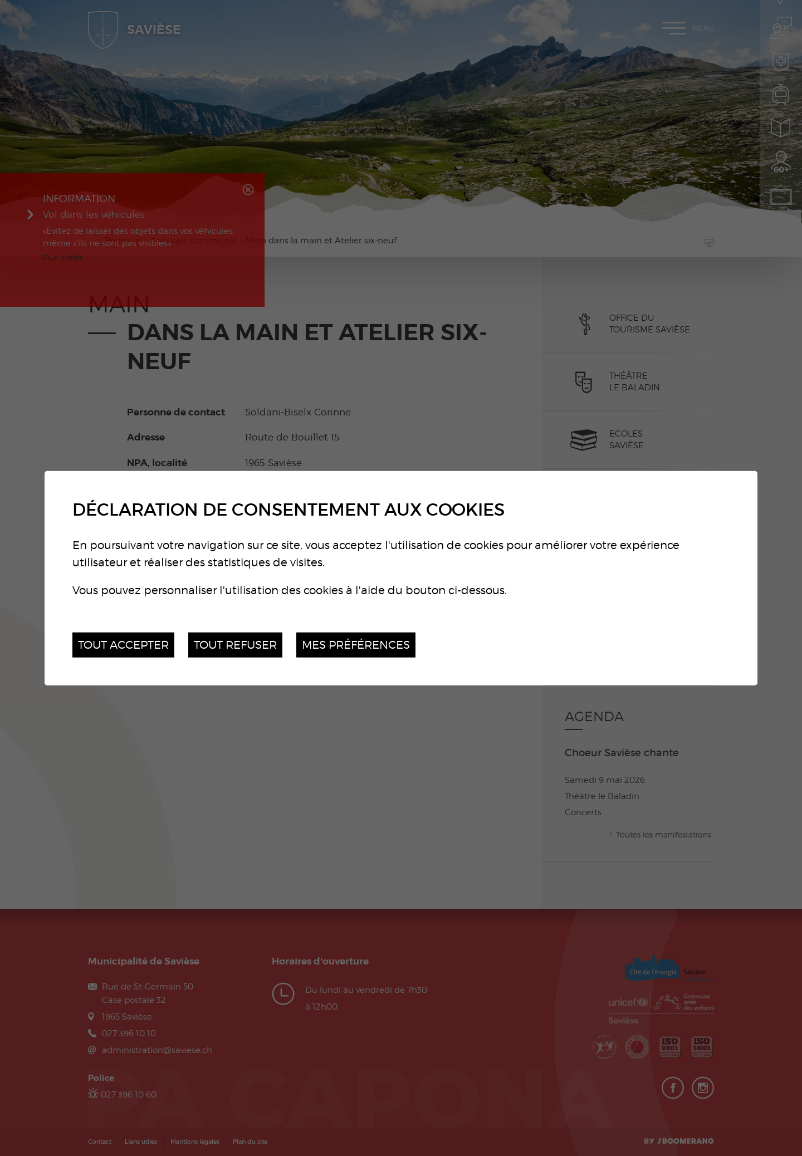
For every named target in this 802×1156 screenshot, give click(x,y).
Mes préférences (356, 645)
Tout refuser (235, 645)
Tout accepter (123, 645)
